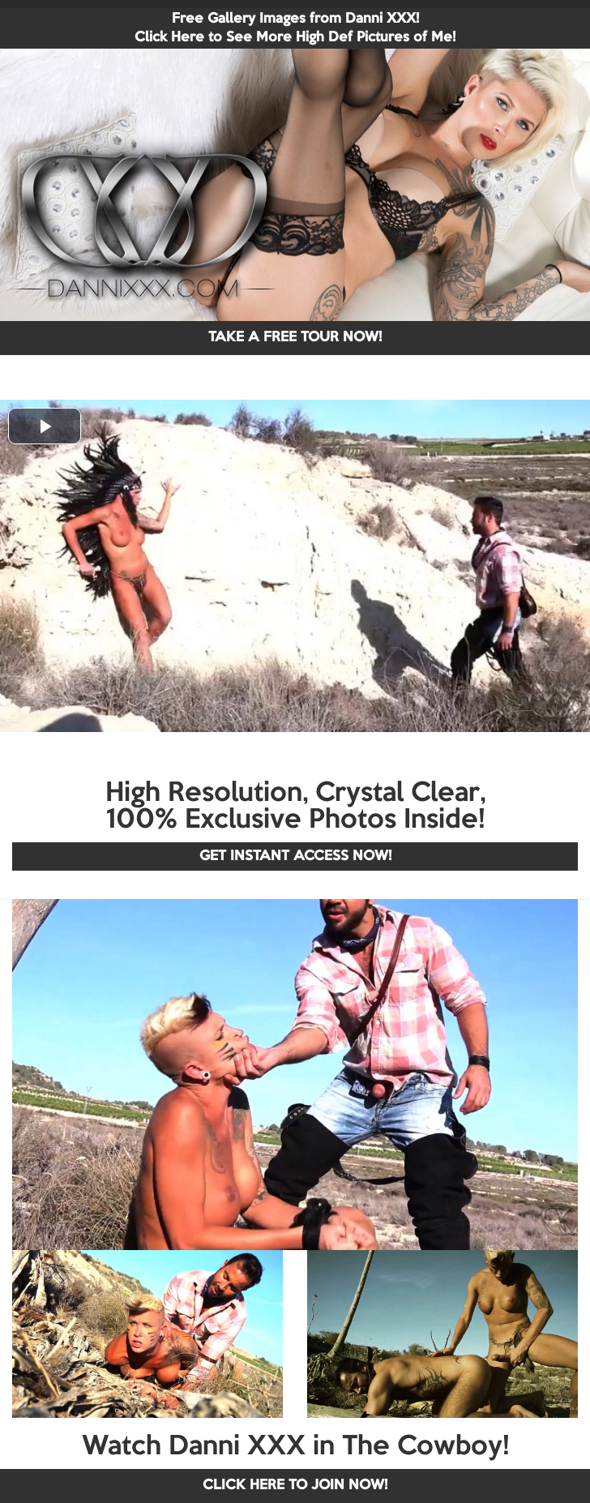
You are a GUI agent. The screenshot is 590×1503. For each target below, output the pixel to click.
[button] (44, 426)
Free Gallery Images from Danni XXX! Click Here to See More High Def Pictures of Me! (295, 28)
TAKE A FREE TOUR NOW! (295, 338)
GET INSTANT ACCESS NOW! (295, 856)
